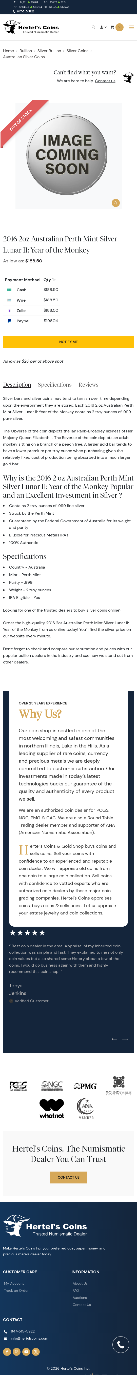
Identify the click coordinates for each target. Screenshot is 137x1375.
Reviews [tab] (89, 384)
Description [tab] (17, 384)
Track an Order (16, 1290)
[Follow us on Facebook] (7, 1352)
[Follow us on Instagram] (17, 1352)
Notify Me (68, 342)
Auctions (80, 1297)
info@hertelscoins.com (29, 1338)
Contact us (105, 80)
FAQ (76, 1290)
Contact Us (69, 1177)
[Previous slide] (114, 1039)
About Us (80, 1283)
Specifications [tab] (55, 384)
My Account (14, 1283)
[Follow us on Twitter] (36, 1352)
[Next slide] (125, 1039)
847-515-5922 (25, 11)
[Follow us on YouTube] (26, 1352)
